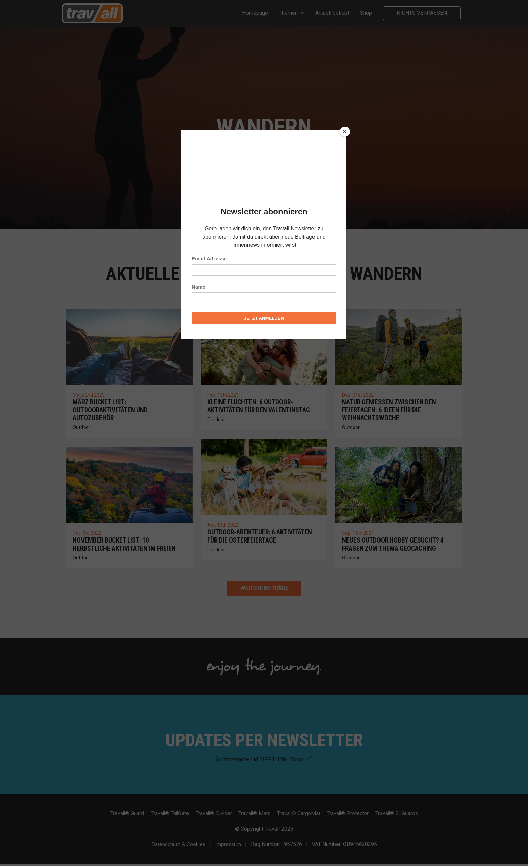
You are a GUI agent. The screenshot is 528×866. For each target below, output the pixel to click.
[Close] (345, 132)
